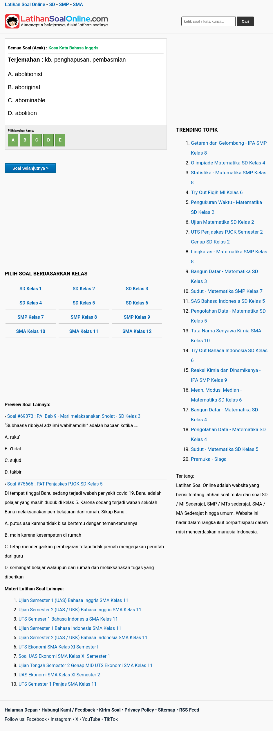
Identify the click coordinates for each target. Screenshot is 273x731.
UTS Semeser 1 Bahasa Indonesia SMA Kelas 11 (68, 619)
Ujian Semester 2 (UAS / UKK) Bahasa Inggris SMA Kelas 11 (80, 609)
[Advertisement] (85, 220)
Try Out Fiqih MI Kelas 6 (217, 192)
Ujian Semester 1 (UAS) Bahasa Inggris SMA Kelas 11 (74, 600)
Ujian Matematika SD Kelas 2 (222, 222)
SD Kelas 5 (84, 303)
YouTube (91, 719)
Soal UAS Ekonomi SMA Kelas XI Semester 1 (64, 656)
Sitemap (166, 710)
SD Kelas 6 (137, 303)
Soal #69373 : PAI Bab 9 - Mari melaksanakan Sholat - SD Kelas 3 (74, 416)
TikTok (111, 719)
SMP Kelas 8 (84, 317)
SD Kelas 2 (84, 288)
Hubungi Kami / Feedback (68, 710)
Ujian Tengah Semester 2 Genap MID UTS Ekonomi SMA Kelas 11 (86, 665)
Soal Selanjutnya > (30, 168)
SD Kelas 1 (30, 288)
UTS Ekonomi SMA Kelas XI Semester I (58, 647)
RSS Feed (189, 710)
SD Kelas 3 (137, 288)
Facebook (37, 719)
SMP (64, 4)
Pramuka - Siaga (209, 459)
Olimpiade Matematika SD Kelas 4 (228, 163)
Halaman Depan (21, 710)
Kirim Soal (110, 710)
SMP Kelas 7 (30, 317)
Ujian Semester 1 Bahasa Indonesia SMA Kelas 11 (70, 628)
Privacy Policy (139, 710)
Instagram (60, 719)
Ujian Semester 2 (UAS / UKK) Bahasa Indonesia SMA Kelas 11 (83, 637)
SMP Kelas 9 (137, 317)
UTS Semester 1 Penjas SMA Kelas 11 (58, 684)
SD (52, 4)
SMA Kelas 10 (30, 331)
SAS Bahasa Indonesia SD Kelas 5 (228, 301)
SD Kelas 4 (30, 303)
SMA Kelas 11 (83, 331)
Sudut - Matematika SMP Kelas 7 (227, 291)
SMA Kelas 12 (136, 331)
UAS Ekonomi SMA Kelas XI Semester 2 (59, 675)
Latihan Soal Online (25, 4)
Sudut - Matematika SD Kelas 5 (224, 449)
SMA (78, 4)
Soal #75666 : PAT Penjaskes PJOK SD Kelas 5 (55, 484)
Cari (245, 21)
